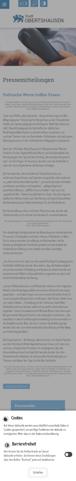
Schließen (38, 472)
